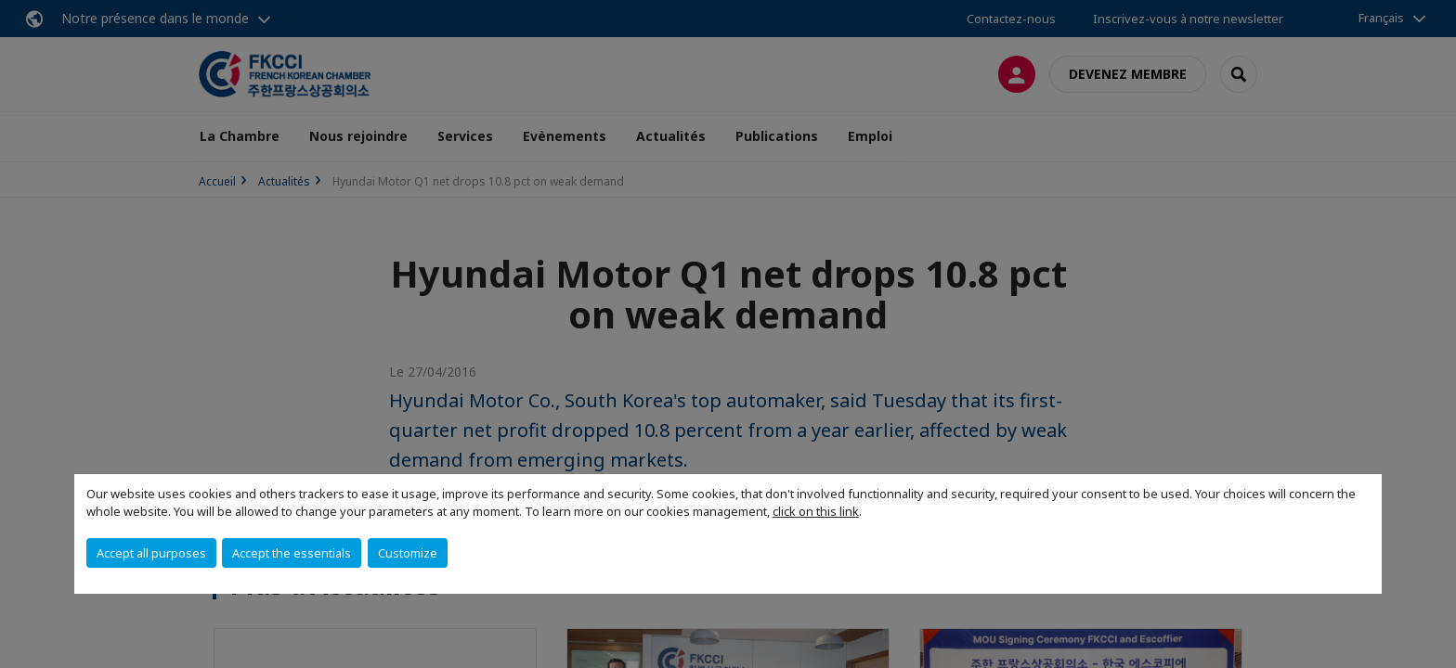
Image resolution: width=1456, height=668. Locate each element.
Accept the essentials (291, 553)
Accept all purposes (151, 553)
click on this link (816, 511)
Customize (407, 553)
